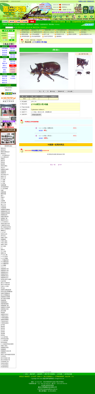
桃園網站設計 (5, 272)
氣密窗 (3, 326)
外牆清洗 (3, 206)
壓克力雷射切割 (5, 284)
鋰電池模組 (4, 342)
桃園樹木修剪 (5, 169)
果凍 (4, 59)
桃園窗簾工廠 (5, 305)
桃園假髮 (3, 192)
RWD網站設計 (5, 157)
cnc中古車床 (4, 256)
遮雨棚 (3, 333)
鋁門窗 (3, 324)
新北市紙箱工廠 (5, 358)
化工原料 (3, 246)
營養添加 (4, 67)
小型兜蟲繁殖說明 (61, 30)
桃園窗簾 (3, 300)
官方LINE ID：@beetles (24, 27)
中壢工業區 (4, 241)
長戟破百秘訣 (25, 32)
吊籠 (2, 199)
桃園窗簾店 (4, 302)
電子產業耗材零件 (6, 227)
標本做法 (83, 32)
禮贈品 (3, 159)
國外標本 (12, 48)
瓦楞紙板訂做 (5, 361)
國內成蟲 (12, 55)
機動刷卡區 (8, 90)
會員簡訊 (10, 24)
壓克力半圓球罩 (5, 283)
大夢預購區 (4, 48)
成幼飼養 (4, 52)
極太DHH (71, 32)
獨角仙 (3, 249)
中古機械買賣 (5, 263)
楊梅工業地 (4, 244)
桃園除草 (3, 173)
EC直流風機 (4, 188)
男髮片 (3, 197)
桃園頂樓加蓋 (5, 216)
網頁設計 (3, 150)
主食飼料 (12, 72)
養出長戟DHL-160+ (86, 34)
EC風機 (3, 180)
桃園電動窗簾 (5, 304)
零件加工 (3, 235)
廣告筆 (3, 160)
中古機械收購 (5, 262)
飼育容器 (4, 80)
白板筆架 (3, 281)
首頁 (27, 40)
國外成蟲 (12, 57)
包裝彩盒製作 (5, 363)
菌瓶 (4, 70)
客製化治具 (4, 234)
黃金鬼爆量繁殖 (36, 36)
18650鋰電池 (4, 337)
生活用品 (12, 78)
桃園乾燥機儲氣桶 (6, 290)
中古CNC (3, 267)
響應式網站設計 (5, 152)
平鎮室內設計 (5, 321)
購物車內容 (90, 1)
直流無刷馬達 (5, 187)
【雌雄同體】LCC (49, 30)
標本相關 (4, 76)
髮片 (2, 195)
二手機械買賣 (5, 260)
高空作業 (3, 202)
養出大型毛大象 (60, 32)
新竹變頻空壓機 (5, 298)
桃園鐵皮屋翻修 (5, 209)
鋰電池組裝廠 (5, 338)
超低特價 (4, 50)
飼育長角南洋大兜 (74, 30)
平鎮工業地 (4, 242)
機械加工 (3, 230)
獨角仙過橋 (25, 34)
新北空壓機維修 (5, 295)
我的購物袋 (30, 24)
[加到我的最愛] (4, 1)
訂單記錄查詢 (8, 87)
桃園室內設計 (5, 314)
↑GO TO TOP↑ (47, 372)
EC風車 (3, 181)
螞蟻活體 (12, 67)
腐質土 (4, 65)
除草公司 (3, 178)
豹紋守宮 (35, 27)
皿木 (4, 61)
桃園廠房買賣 (5, 347)
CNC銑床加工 (5, 222)
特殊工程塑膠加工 (6, 229)
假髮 (2, 190)
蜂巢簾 (3, 312)
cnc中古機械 (4, 258)
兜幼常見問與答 (48, 36)
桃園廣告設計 (5, 277)
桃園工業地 (4, 237)
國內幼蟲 (12, 61)
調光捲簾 (3, 311)
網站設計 (3, 148)
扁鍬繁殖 (58, 36)
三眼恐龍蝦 (43, 27)
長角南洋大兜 (60, 34)
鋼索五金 (3, 253)
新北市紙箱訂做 (5, 359)
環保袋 (3, 162)
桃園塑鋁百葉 (5, 309)
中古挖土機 (4, 255)
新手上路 (46, 34)
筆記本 (3, 167)
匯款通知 (51, 24)
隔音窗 (3, 328)
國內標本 (12, 50)
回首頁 (5, 24)
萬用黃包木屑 (66, 4)
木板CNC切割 (5, 286)
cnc (2, 248)
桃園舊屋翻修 (5, 319)
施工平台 (3, 204)
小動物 (13, 76)
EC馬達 (3, 183)
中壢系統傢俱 (5, 323)
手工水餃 (3, 251)
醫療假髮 (3, 194)
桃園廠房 (3, 239)
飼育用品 (12, 70)
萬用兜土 (64, 7)
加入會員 (16, 24)
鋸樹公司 (3, 176)
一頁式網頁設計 (5, 155)
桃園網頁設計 (5, 274)
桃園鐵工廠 (4, 218)
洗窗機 (3, 201)
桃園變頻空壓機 (5, 297)
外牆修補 (3, 208)
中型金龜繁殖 (35, 34)
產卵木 (4, 72)
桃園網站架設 (5, 276)
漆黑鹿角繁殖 (25, 36)
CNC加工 (3, 232)
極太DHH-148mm (49, 32)
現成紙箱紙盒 (5, 366)
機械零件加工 (5, 220)
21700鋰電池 (4, 340)
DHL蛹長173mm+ (86, 30)
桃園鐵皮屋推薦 (5, 213)
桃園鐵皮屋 (4, 215)
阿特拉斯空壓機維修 (6, 291)
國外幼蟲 (12, 63)
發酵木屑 (4, 63)
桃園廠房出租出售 (6, 351)
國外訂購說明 (25, 30)
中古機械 (3, 265)
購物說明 (22, 24)
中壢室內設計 (5, 316)
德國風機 (3, 185)
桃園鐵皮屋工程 (5, 211)
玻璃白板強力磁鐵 (6, 279)
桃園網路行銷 (5, 269)
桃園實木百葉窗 (5, 307)
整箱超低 (4, 55)
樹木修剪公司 (5, 174)
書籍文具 (4, 82)
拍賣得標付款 (44, 24)
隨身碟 (3, 164)
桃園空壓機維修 (5, 293)
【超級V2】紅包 (66, 9)
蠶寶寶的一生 (35, 30)
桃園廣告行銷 (5, 270)
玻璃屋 (3, 331)
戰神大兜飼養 (72, 34)
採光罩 (3, 330)
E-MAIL (57, 24)
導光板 (3, 288)
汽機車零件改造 (5, 225)
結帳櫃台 (36, 24)
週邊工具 (4, 78)
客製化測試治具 (5, 223)
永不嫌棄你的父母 (37, 32)
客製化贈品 (4, 166)
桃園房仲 (3, 352)
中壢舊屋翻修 (5, 318)
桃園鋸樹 (3, 171)
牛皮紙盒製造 (5, 365)
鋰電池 (3, 335)
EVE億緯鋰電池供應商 (7, 344)
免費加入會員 (82, 1)
